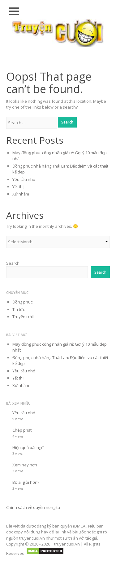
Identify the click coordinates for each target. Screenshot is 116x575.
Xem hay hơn (24, 465)
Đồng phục (22, 302)
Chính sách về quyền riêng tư (33, 507)
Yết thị (18, 186)
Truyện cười (23, 316)
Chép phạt (22, 430)
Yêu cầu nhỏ (23, 179)
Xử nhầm (20, 194)
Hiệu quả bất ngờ (28, 447)
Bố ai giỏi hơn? (25, 482)
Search (12, 263)
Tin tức (18, 309)
